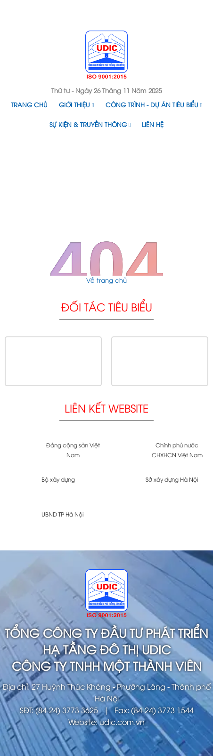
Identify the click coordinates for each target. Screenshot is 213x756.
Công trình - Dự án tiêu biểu (154, 104)
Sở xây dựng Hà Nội (172, 479)
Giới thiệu (76, 104)
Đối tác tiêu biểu (106, 306)
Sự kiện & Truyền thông (90, 124)
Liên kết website (106, 407)
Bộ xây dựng (58, 479)
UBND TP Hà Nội (62, 514)
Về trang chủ (106, 280)
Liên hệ (153, 124)
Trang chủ (29, 104)
